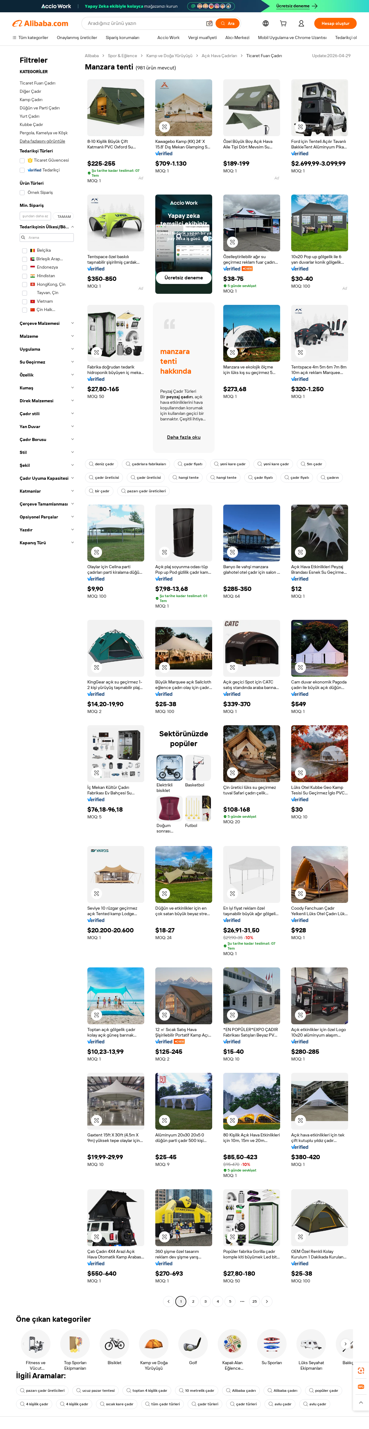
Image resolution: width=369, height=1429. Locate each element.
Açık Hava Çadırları (219, 55)
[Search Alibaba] (144, 23)
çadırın (330, 477)
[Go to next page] (266, 1301)
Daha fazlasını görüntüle (42, 141)
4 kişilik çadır (34, 1404)
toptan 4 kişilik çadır (146, 1390)
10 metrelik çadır (196, 1390)
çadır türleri (205, 1404)
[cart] (284, 24)
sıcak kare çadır (116, 1404)
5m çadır (311, 464)
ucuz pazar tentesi (95, 1390)
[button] (209, 23)
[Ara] (228, 23)
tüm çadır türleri (162, 1404)
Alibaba (92, 55)
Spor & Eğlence (122, 55)
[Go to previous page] (168, 1301)
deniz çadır (101, 464)
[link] (361, 1371)
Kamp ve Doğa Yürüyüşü (169, 55)
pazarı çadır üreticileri (143, 491)
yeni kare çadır (230, 464)
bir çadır (99, 491)
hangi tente (186, 477)
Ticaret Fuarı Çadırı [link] (264, 55)
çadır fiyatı (190, 464)
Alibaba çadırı (241, 1390)
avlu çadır (280, 1404)
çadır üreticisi (104, 477)
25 (254, 1301)
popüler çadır (323, 1390)
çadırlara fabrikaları (146, 464)
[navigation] (46, 679)
